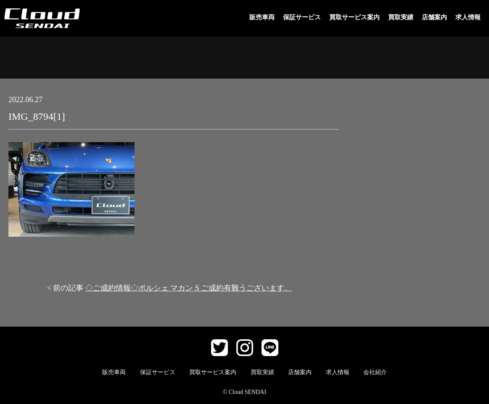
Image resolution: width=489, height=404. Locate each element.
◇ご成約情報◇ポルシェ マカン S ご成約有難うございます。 (188, 288)
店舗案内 (434, 17)
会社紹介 (375, 372)
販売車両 (262, 17)
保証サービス (302, 17)
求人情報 (468, 17)
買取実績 (400, 17)
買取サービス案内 (354, 17)
